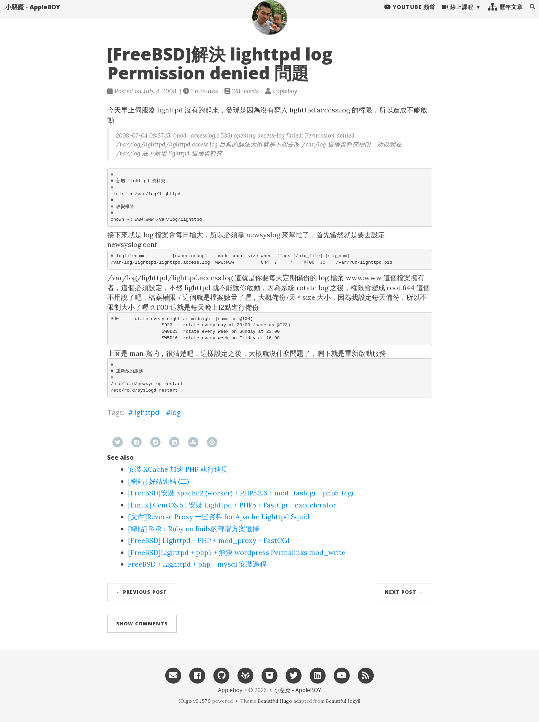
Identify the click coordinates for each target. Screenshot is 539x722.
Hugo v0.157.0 (195, 701)
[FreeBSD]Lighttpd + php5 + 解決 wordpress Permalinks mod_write (236, 552)
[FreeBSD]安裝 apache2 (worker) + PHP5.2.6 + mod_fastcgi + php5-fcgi (241, 493)
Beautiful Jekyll (343, 701)
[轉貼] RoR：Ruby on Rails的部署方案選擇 (193, 528)
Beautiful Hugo (275, 701)
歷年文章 (505, 14)
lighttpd (146, 412)
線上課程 (458, 14)
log (176, 412)
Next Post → (404, 592)
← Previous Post (141, 592)
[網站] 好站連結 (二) (158, 481)
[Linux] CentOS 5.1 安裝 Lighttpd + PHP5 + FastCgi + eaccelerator (232, 505)
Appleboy (230, 690)
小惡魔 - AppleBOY (32, 14)
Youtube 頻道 (409, 14)
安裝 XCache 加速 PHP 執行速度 (178, 469)
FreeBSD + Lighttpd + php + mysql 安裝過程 (197, 564)
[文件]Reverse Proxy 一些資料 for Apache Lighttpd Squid (218, 516)
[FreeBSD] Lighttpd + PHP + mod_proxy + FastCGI (209, 540)
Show (142, 623)
